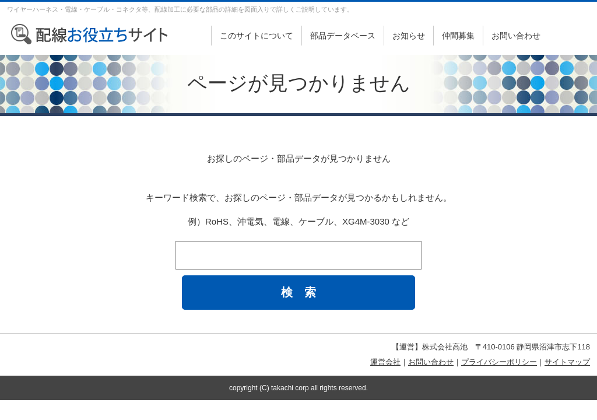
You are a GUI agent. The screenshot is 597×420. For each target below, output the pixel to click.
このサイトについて (256, 35)
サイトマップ (567, 362)
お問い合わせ (515, 35)
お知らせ (408, 35)
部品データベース (342, 35)
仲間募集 (458, 35)
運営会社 (385, 362)
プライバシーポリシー (499, 362)
